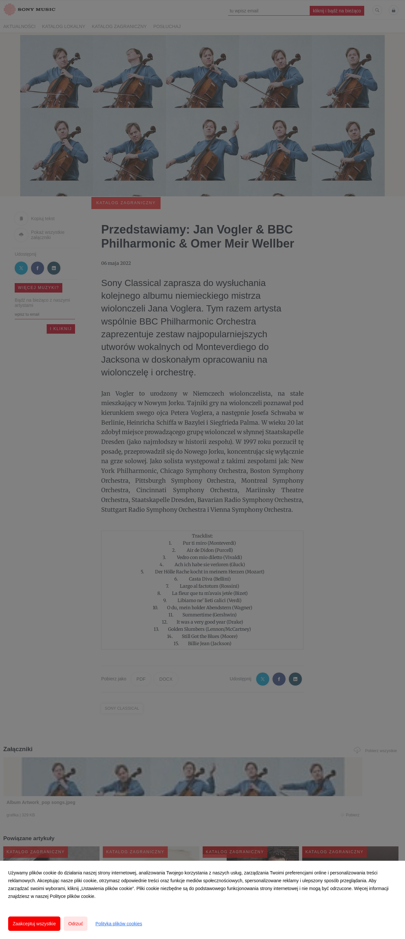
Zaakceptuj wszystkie (34, 923)
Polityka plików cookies (118, 923)
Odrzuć (75, 923)
